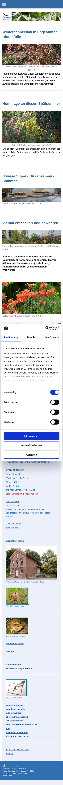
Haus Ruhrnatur (31, 513)
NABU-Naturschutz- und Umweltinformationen (27, 462)
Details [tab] (31, 337)
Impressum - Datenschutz (22, 776)
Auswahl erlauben (31, 445)
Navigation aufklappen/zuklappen (31, 4)
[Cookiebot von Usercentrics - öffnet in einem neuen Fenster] (45, 328)
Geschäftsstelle (13, 474)
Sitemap (21, 766)
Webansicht (55, 768)
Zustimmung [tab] (11, 337)
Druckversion (10, 766)
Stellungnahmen (13, 523)
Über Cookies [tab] (51, 337)
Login (58, 765)
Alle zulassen (31, 435)
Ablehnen (31, 454)
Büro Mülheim (12, 501)
